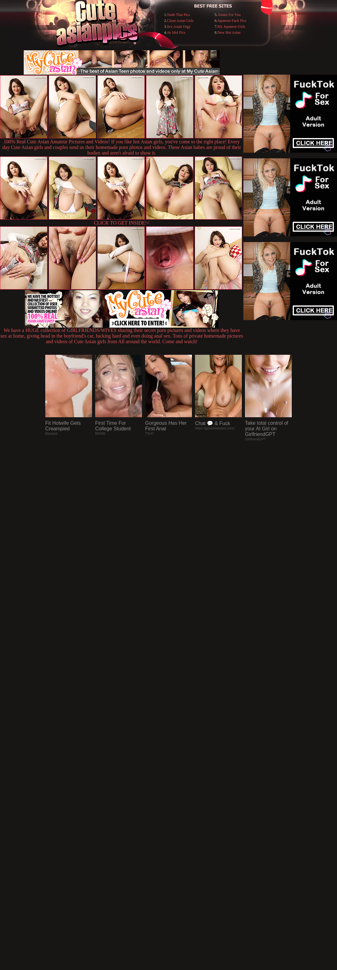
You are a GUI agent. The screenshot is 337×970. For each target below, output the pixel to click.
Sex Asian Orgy (179, 26)
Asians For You (229, 14)
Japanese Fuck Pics (232, 20)
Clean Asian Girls (180, 20)
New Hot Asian (229, 32)
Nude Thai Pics (178, 14)
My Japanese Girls (231, 26)
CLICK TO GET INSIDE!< (121, 222)
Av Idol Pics (176, 32)
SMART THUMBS (179, 842)
